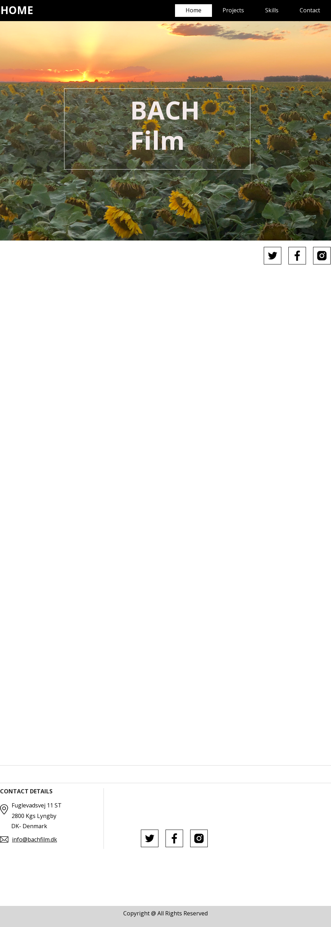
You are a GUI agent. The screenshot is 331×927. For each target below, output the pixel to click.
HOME (16, 10)
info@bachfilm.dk (34, 839)
